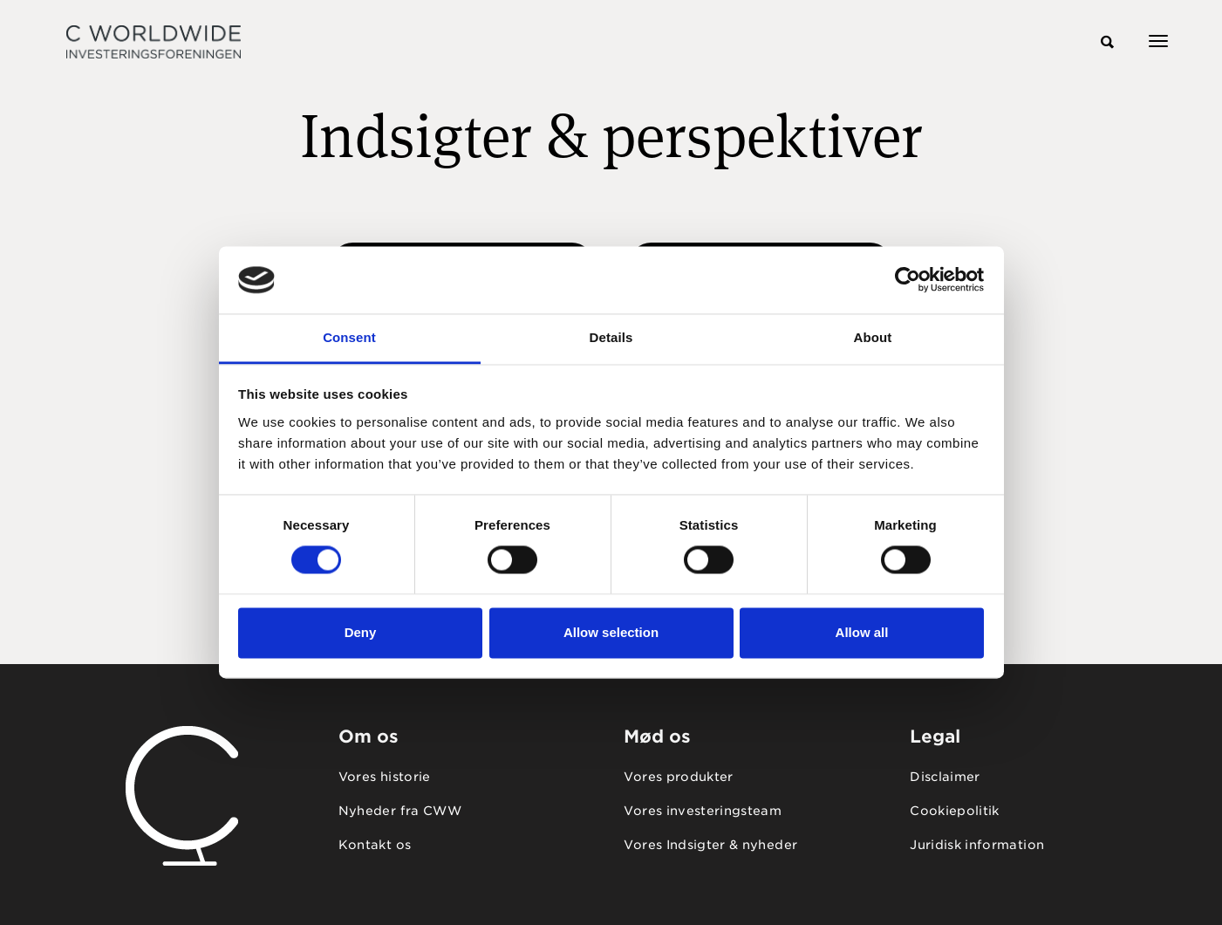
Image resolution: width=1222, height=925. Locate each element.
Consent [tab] (349, 337)
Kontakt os (375, 845)
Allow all (862, 632)
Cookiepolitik (955, 811)
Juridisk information (977, 845)
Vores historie (384, 777)
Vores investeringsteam (703, 811)
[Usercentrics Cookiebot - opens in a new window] (907, 280)
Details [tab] (611, 337)
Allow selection (611, 632)
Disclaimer (945, 777)
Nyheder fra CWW (399, 811)
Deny (361, 632)
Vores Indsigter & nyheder (710, 845)
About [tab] (873, 337)
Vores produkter (678, 777)
